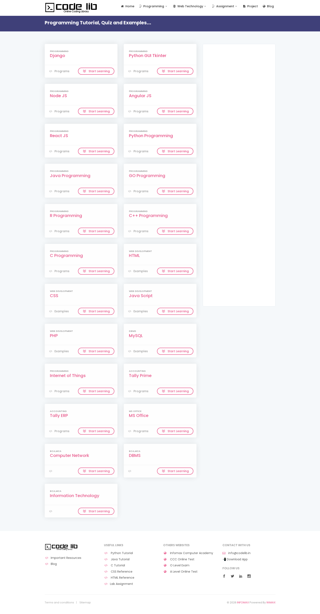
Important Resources (63, 558)
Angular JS (140, 96)
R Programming (66, 215)
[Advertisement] (239, 112)
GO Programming (147, 176)
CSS (54, 296)
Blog (268, 6)
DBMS (135, 455)
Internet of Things (68, 375)
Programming (153, 6)
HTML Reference (119, 578)
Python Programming (151, 136)
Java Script (141, 296)
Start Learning (96, 71)
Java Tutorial (117, 559)
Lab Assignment (118, 584)
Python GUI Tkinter (147, 55)
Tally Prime (140, 375)
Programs (59, 71)
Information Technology (74, 496)
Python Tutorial (118, 553)
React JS (59, 136)
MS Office (138, 415)
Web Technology (189, 6)
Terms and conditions (59, 602)
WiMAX (271, 602)
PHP (54, 336)
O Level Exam (176, 565)
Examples (138, 271)
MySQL (136, 336)
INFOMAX (243, 602)
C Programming (66, 255)
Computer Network (69, 455)
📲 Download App (235, 559)
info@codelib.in (236, 553)
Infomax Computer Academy (188, 553)
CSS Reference (118, 572)
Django (57, 55)
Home (127, 6)
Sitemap (85, 602)
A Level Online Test (180, 572)
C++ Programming (148, 215)
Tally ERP (59, 415)
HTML (134, 255)
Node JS (58, 96)
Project (250, 6)
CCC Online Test (179, 559)
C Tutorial (114, 565)
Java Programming (70, 176)
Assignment (224, 6)
